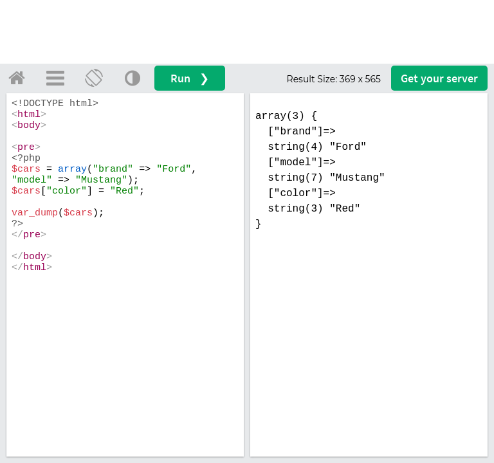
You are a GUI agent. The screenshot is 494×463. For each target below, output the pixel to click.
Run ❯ (189, 78)
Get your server (439, 78)
